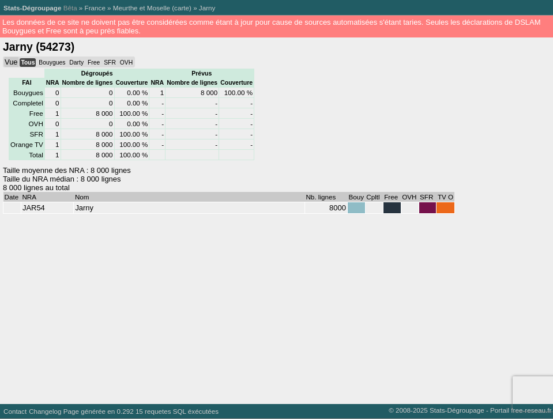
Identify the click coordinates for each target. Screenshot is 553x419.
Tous (28, 62)
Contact (15, 411)
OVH (126, 62)
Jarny (207, 8)
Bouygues (52, 62)
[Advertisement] (274, 306)
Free (94, 62)
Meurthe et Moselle (141, 8)
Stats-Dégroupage (32, 8)
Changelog (45, 411)
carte (181, 8)
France (95, 8)
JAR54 (33, 207)
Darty (76, 62)
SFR (110, 62)
